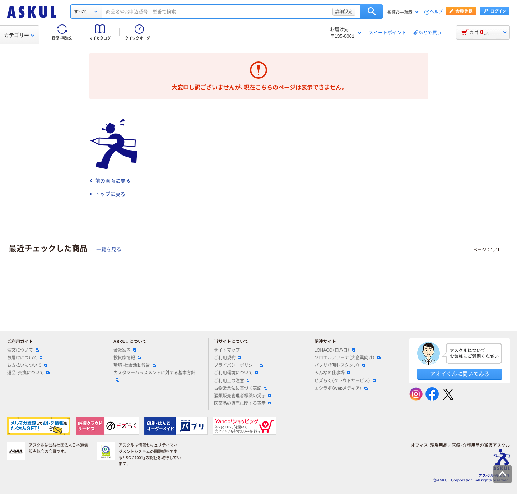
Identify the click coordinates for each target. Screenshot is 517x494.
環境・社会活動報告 (134, 365)
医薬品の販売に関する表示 (242, 403)
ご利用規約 (227, 357)
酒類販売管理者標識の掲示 (242, 395)
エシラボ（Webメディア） (341, 388)
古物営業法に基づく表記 (240, 388)
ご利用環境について (236, 372)
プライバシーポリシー (238, 365)
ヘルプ (436, 12)
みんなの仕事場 (332, 372)
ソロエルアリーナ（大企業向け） (348, 357)
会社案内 (124, 350)
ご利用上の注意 (232, 380)
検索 (371, 11)
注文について (23, 350)
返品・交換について (28, 372)
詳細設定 (344, 11)
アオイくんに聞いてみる (459, 374)
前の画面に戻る (109, 181)
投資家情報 (127, 357)
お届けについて (25, 357)
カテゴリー (19, 35)
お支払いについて (27, 365)
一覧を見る (108, 249)
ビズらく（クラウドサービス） (345, 380)
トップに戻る (107, 194)
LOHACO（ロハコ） (335, 350)
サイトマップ (227, 350)
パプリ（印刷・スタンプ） (340, 365)
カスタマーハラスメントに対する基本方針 (154, 375)
